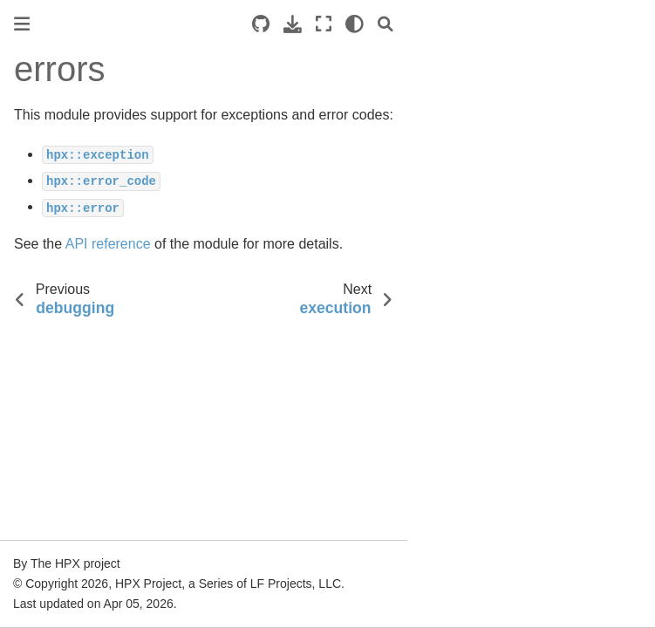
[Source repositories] (260, 24)
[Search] (385, 24)
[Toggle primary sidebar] (22, 24)
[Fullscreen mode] (323, 24)
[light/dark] (354, 24)
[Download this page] (292, 24)
